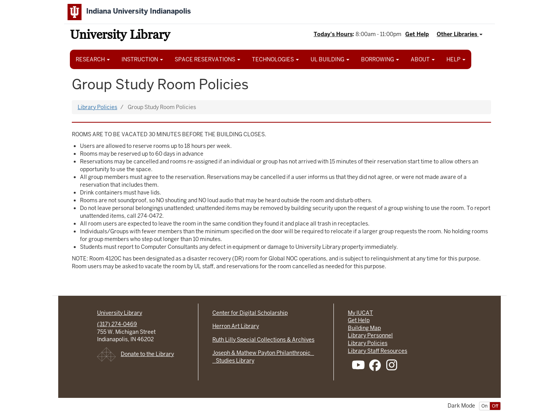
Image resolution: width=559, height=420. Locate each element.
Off (495, 406)
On (484, 406)
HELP (455, 59)
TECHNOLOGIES (275, 59)
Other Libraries (460, 34)
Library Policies (97, 107)
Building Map (364, 328)
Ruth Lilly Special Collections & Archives (263, 339)
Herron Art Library (235, 326)
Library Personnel (370, 335)
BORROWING (380, 59)
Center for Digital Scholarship (250, 312)
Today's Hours (333, 34)
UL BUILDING (330, 59)
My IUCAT (360, 312)
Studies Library (233, 360)
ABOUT (423, 59)
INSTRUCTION (142, 59)
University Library (120, 36)
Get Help (417, 34)
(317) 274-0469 (117, 324)
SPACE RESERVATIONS (207, 59)
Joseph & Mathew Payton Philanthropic (263, 352)
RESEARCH (93, 59)
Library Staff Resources (377, 350)
